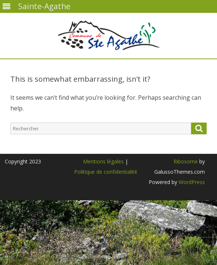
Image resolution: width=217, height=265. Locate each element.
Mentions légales (103, 161)
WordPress (191, 182)
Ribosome (185, 161)
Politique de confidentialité (105, 171)
